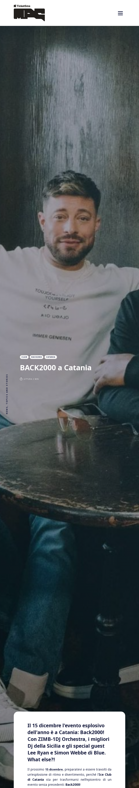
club (24, 357)
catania (50, 357)
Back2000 (36, 357)
